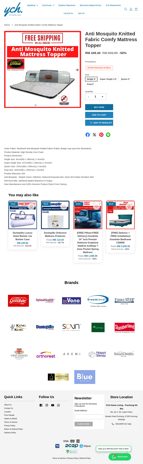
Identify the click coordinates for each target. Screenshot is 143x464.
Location (7, 412)
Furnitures (48, 5)
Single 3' (91, 79)
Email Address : (81, 410)
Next (77, 69)
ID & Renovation (113, 5)
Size (87, 74)
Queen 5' (125, 79)
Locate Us (68, 13)
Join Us (81, 13)
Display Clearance (67, 5)
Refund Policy (85, 458)
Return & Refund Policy (13, 429)
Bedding (32, 5)
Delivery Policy (10, 433)
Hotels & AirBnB (10, 419)
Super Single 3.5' (108, 79)
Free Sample (9, 415)
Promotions (90, 61)
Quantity (89, 91)
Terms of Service (10, 422)
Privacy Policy (9, 426)
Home (7, 25)
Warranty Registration (90, 5)
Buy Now (99, 107)
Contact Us (8, 408)
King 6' (90, 84)
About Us (7, 405)
